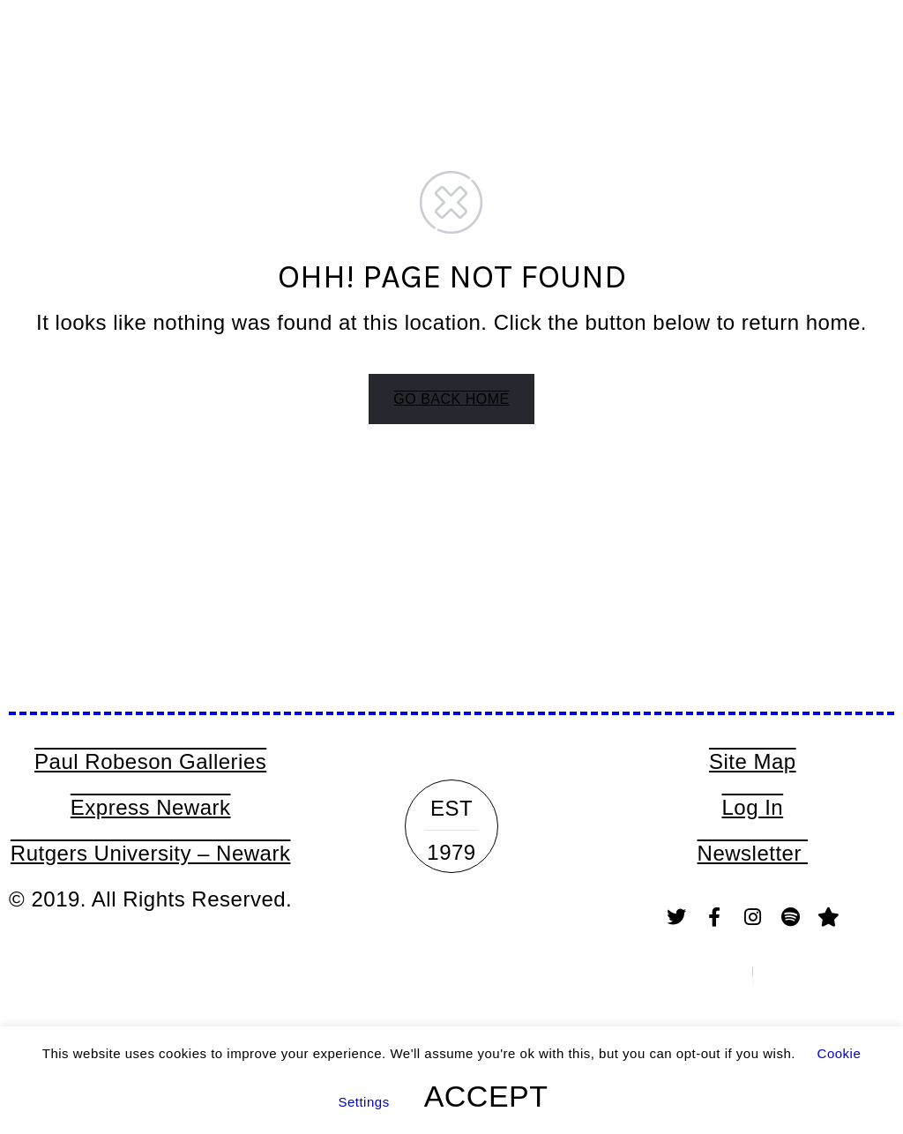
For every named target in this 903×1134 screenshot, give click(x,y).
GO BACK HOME (451, 399)
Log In (752, 807)
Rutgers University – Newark (151, 853)
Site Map (752, 761)
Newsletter (753, 853)
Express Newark (151, 807)
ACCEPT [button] (486, 1096)
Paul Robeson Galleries (150, 761)
